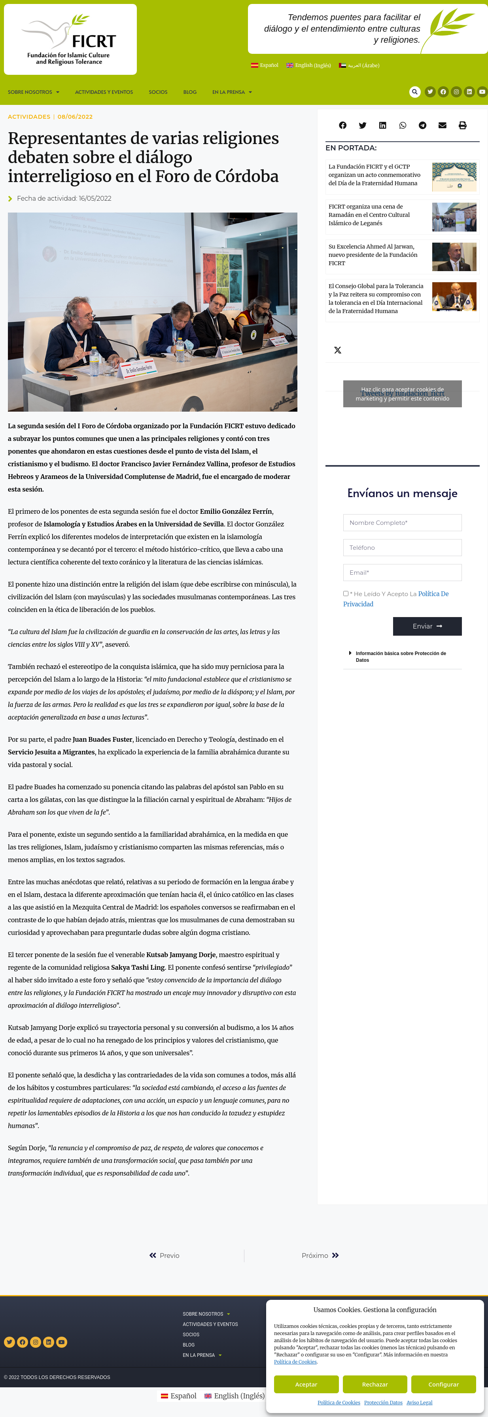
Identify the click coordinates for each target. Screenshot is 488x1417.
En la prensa (232, 92)
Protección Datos (383, 1403)
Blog (190, 91)
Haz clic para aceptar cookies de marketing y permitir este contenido (403, 394)
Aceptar (306, 1384)
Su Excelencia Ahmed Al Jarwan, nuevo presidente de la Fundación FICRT (373, 255)
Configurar (444, 1384)
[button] (415, 92)
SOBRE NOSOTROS (33, 92)
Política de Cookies (339, 1403)
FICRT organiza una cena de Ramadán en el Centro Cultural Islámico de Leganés (369, 215)
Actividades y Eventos (104, 91)
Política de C (295, 1362)
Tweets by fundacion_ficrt (402, 393)
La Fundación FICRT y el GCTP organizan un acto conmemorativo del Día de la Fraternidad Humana (374, 175)
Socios (158, 91)
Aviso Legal (420, 1403)
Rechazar (375, 1384)
